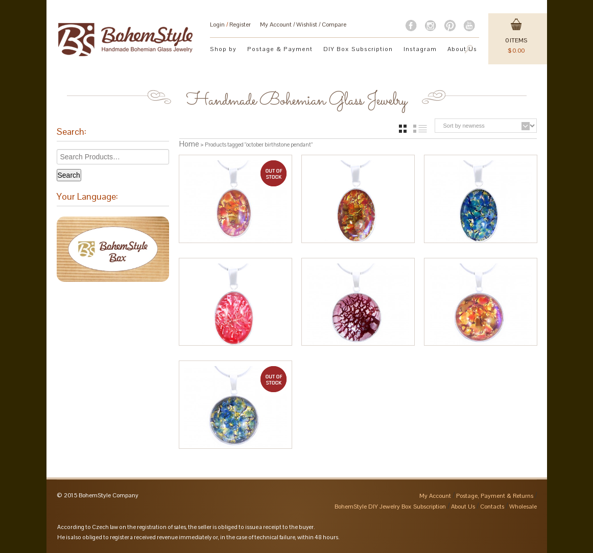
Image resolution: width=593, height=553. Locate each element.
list (420, 129)
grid (403, 129)
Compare (334, 24)
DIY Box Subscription (358, 49)
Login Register (230, 24)
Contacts (492, 506)
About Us (463, 506)
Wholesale (523, 506)
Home (189, 144)
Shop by (223, 49)
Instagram (420, 49)
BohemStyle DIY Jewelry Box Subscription (390, 506)
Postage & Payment (280, 49)
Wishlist (306, 24)
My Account (276, 24)
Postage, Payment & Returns (494, 496)
